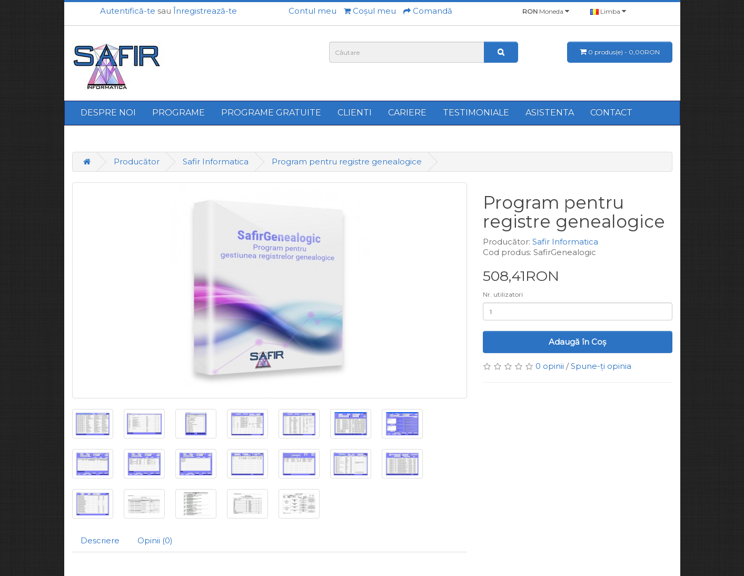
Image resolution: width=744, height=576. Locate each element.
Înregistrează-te (205, 11)
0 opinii (549, 366)
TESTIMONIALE (476, 113)
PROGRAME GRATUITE (271, 113)
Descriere (100, 540)
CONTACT (611, 113)
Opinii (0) (155, 540)
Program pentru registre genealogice (347, 162)
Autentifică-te (127, 11)
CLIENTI (355, 113)
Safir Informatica (216, 162)
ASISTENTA (549, 113)
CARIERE (407, 113)
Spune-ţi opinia (601, 366)
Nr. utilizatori (503, 294)
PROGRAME (178, 113)
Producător (137, 162)
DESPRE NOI (108, 113)
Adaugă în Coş (577, 342)
